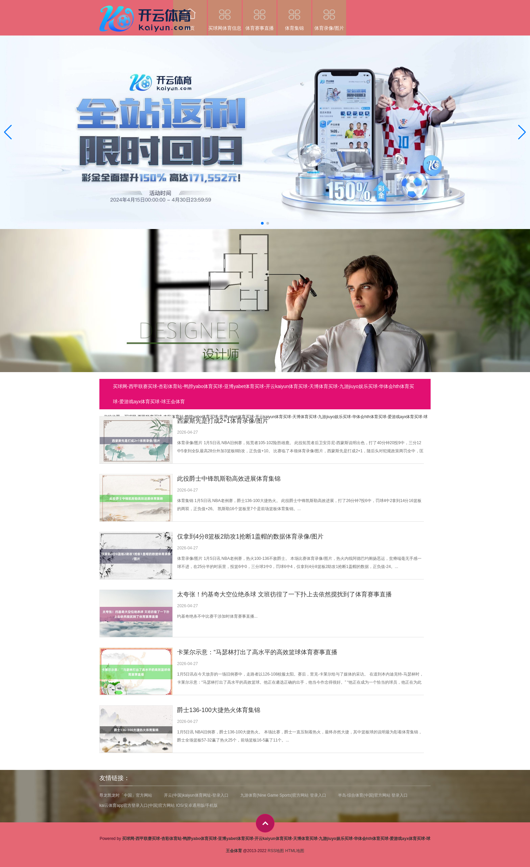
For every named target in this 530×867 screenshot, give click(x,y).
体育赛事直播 (259, 15)
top (265, 823)
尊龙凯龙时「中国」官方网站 (125, 795)
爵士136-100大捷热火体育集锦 (218, 710)
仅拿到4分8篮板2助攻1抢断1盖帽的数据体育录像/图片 (250, 536)
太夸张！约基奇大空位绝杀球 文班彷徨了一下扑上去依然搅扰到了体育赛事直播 (284, 594)
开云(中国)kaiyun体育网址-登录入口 (196, 795)
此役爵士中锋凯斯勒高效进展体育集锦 (229, 478)
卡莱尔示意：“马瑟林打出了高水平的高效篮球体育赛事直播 (257, 652)
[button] (522, 132)
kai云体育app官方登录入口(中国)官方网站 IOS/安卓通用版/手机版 (158, 805)
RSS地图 (276, 850)
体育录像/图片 (329, 15)
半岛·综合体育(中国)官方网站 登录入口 (373, 795)
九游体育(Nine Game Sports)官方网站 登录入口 (283, 795)
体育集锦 (294, 15)
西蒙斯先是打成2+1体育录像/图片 (222, 420)
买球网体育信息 (225, 15)
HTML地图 (295, 850)
